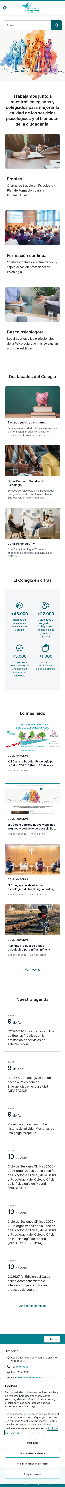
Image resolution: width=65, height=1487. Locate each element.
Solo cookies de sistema (32, 1453)
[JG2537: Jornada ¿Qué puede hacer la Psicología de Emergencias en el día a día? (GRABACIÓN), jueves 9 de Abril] (32, 1077)
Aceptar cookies (32, 1474)
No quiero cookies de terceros (33, 1463)
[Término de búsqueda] (27, 25)
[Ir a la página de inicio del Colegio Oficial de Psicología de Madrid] (30, 7)
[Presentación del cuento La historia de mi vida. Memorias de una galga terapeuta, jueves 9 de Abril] (32, 1121)
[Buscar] (56, 25)
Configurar (32, 1443)
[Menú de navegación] (58, 8)
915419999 (22, 1366)
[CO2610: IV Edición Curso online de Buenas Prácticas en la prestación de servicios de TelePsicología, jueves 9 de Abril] (32, 1030)
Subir (53, 1339)
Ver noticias (32, 969)
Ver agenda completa (32, 1305)
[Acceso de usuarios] (5, 8)
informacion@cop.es (30, 1377)
